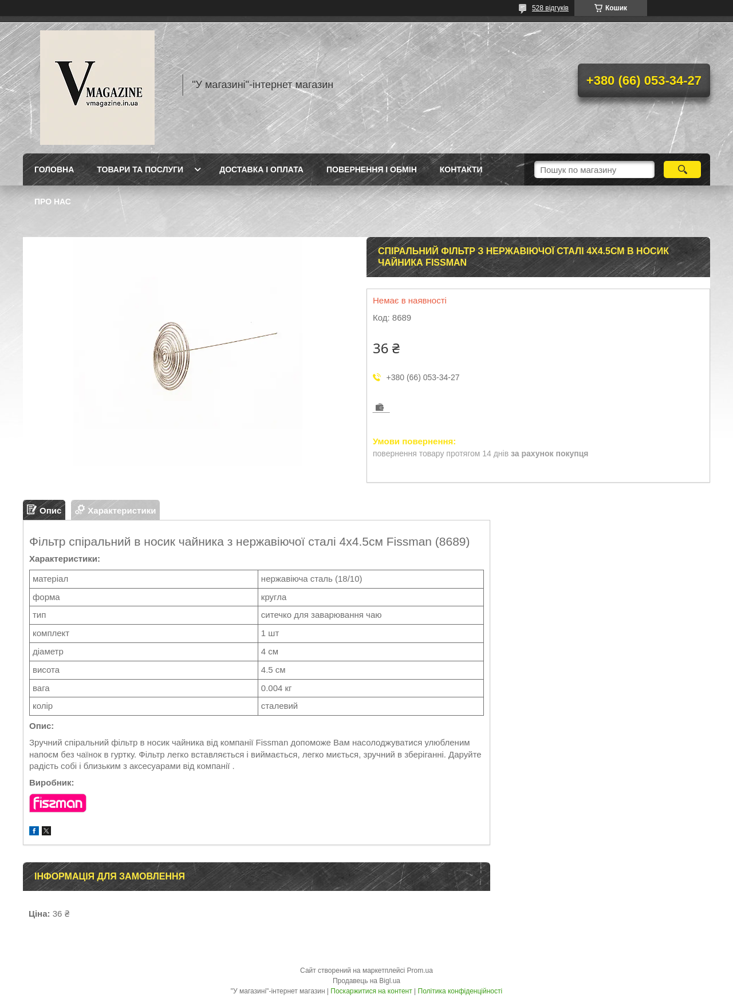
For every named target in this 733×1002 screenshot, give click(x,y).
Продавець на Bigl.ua (366, 981)
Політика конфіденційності (460, 991)
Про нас (52, 201)
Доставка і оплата (261, 169)
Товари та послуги (140, 169)
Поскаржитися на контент (371, 991)
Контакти (461, 169)
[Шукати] (682, 169)
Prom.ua (420, 971)
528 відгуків (550, 8)
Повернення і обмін (371, 169)
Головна (54, 169)
